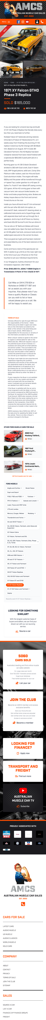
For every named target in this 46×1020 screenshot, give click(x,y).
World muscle (9, 942)
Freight (6, 1017)
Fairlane (31, 497)
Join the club (9, 982)
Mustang (32, 514)
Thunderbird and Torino (16, 518)
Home (6, 83)
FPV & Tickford (13, 501)
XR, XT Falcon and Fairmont (16, 564)
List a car (7, 1009)
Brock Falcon (30, 488)
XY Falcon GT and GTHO (15, 580)
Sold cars (7, 946)
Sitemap (6, 986)
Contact (6, 970)
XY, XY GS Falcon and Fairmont (18, 589)
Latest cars (8, 926)
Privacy (6, 974)
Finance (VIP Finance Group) (15, 1013)
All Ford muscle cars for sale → (23, 476)
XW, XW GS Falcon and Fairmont (18, 576)
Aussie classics (10, 938)
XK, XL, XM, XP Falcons (15, 551)
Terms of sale (9, 978)
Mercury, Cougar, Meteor (15, 513)
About (5, 966)
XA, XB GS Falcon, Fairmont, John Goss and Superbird (22, 527)
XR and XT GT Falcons (15, 560)
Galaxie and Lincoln (31, 501)
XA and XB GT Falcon (15, 522)
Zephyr (9, 593)
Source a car (9, 1005)
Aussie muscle (9, 930)
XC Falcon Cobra (13, 532)
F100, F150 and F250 (15, 497)
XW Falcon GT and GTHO (16, 568)
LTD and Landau (12, 509)
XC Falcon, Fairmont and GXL (17, 536)
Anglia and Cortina (14, 488)
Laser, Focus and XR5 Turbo (16, 505)
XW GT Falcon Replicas (15, 572)
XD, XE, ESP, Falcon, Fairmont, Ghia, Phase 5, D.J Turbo (23, 542)
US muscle (7, 934)
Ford (12, 83)
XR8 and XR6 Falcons (15, 555)
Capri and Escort (13, 492)
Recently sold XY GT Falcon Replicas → (19, 599)
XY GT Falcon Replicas (26, 83)
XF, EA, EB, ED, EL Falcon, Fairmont (19, 547)
